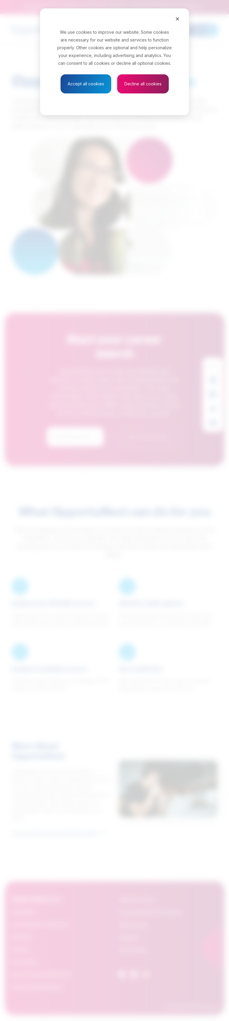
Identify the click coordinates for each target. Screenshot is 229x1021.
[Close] (177, 18)
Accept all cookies (86, 83)
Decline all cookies (143, 83)
